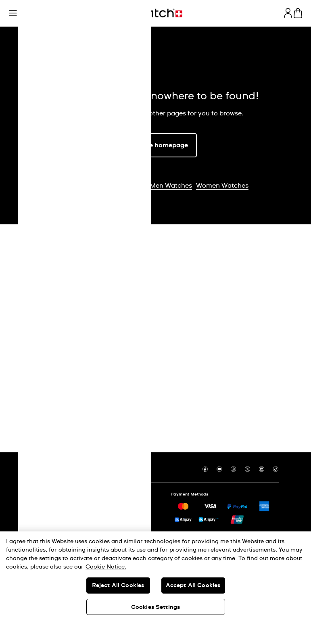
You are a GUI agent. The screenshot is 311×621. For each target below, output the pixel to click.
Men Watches (171, 185)
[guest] (288, 13)
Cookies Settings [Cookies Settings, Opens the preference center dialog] (155, 607)
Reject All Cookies (118, 585)
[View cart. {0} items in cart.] (298, 13)
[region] (155, 576)
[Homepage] (155, 13)
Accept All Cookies (193, 585)
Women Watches (222, 185)
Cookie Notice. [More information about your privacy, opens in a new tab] (106, 567)
